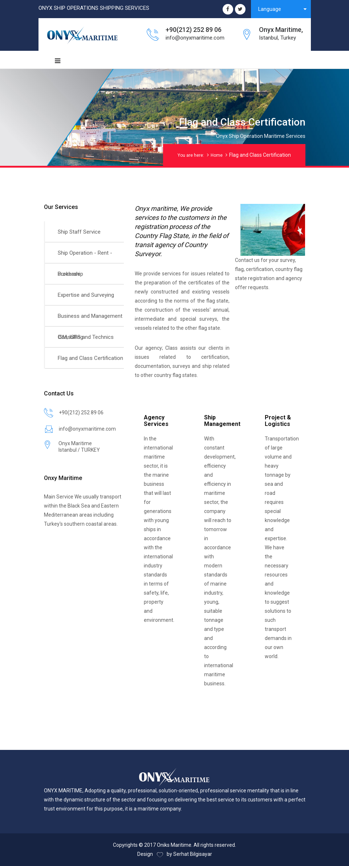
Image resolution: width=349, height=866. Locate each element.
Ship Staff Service (79, 232)
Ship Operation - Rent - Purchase (85, 256)
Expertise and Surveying (86, 295)
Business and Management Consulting (90, 320)
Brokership (70, 274)
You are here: (191, 155)
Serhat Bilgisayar (192, 854)
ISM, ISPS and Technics (86, 337)
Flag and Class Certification (90, 358)
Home (217, 155)
